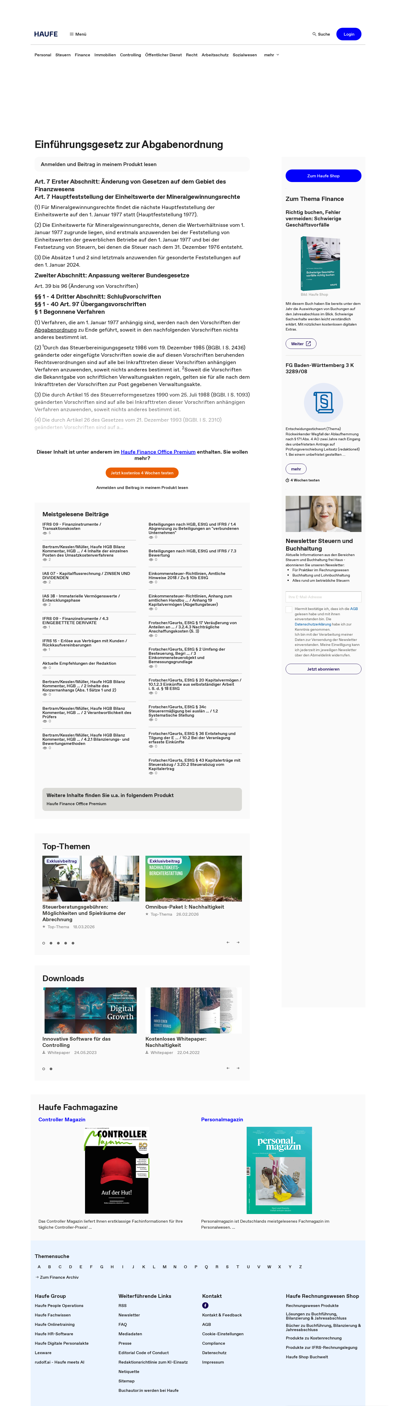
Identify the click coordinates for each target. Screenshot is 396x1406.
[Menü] (78, 34)
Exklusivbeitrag (62, 861)
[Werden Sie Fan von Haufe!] (205, 1305)
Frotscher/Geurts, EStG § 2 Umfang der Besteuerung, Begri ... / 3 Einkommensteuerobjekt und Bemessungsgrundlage (187, 655)
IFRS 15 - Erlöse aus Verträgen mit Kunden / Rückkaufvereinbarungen (84, 643)
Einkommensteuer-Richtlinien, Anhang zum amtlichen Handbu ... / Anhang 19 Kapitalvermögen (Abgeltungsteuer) (190, 600)
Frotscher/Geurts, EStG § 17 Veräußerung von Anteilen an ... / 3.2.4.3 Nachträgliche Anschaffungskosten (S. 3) (193, 626)
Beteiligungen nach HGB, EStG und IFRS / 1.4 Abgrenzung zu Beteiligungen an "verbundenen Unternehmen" (194, 528)
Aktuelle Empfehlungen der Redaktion (79, 663)
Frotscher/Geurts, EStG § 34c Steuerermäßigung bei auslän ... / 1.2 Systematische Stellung (183, 711)
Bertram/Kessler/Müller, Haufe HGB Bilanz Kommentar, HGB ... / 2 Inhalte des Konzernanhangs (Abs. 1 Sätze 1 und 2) (83, 685)
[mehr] (271, 54)
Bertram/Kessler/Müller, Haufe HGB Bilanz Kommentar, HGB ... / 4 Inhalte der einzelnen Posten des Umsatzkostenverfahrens (85, 551)
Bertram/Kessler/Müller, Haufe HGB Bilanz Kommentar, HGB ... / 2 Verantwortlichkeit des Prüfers (86, 712)
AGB (354, 608)
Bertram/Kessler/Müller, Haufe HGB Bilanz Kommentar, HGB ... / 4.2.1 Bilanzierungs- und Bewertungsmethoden (85, 739)
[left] (228, 942)
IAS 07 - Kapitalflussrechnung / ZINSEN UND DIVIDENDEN (86, 575)
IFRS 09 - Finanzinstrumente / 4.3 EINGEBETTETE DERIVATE (75, 620)
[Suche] (321, 34)
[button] (348, 34)
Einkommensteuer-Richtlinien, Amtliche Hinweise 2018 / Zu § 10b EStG (187, 575)
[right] (238, 942)
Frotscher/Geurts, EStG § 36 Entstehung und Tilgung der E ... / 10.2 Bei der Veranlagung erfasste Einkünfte (192, 737)
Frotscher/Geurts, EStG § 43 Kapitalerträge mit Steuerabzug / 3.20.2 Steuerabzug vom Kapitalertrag (194, 764)
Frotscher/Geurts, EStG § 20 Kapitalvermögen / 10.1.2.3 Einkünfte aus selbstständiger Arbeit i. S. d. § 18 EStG (195, 684)
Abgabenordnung (56, 329)
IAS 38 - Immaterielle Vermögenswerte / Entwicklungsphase (81, 598)
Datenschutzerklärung (313, 624)
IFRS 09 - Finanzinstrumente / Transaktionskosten (71, 526)
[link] (43, 55)
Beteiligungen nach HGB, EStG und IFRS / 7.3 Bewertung (192, 553)
